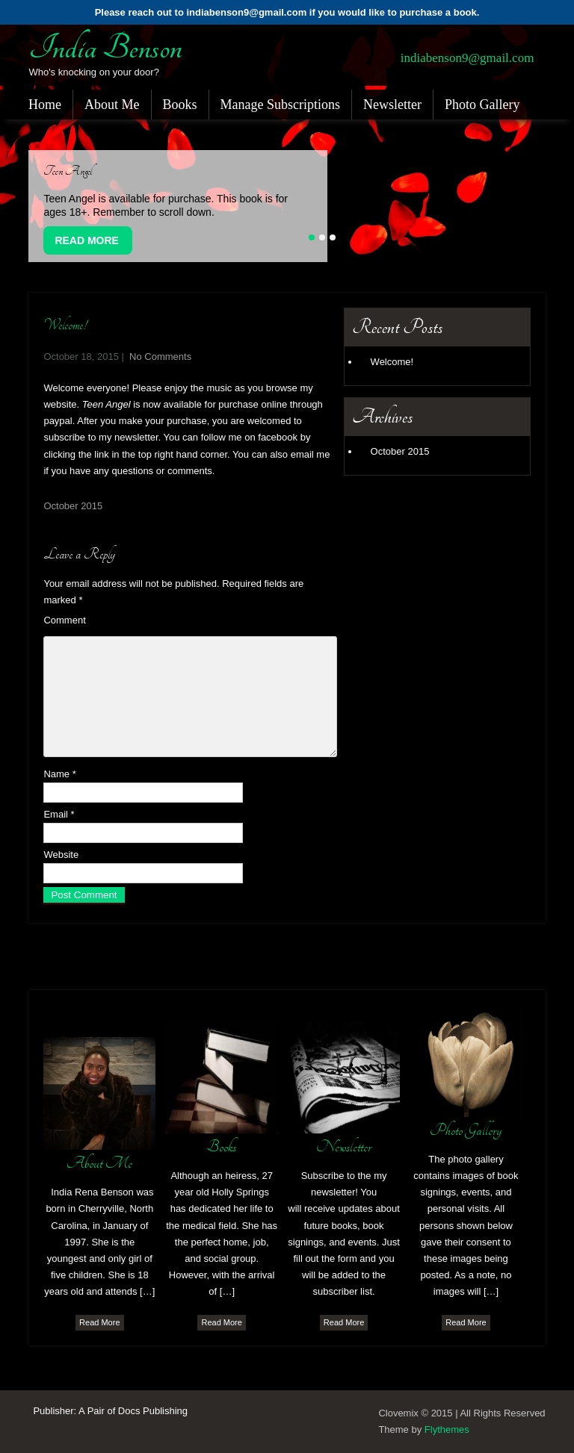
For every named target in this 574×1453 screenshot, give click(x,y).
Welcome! (392, 361)
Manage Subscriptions (280, 104)
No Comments (160, 356)
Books (180, 104)
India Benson (105, 47)
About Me (112, 104)
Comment (64, 620)
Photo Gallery (482, 104)
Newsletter (392, 104)
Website (60, 854)
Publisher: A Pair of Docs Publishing (110, 1410)
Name (59, 774)
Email (58, 814)
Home (44, 104)
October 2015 (72, 505)
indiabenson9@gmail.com (467, 58)
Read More (87, 240)
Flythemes (447, 1429)
